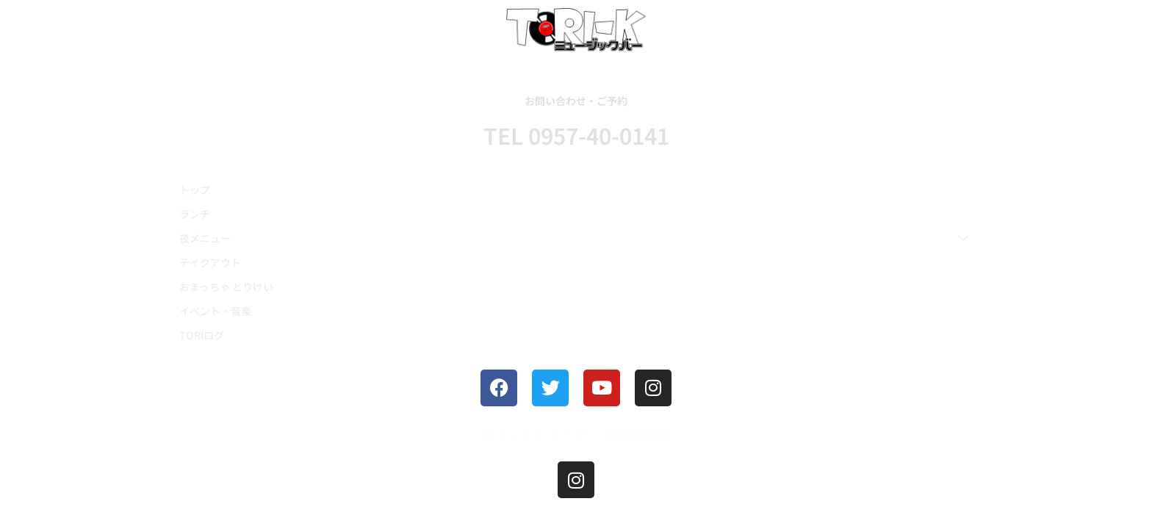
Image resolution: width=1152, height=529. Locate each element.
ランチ (194, 213)
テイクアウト (210, 262)
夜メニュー (573, 238)
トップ (194, 189)
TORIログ (201, 335)
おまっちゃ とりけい (226, 286)
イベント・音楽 (215, 310)
